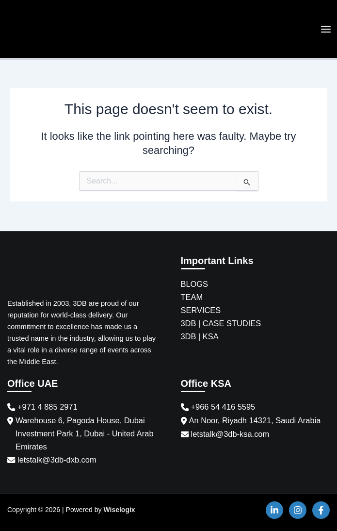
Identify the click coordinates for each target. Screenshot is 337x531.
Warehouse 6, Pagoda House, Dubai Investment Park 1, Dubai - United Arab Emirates (85, 433)
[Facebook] (321, 510)
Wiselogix (119, 510)
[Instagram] (297, 510)
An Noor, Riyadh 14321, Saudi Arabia (255, 420)
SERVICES (201, 310)
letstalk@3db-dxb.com (56, 459)
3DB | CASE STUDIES (221, 323)
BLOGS (195, 284)
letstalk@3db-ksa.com (230, 434)
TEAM (192, 297)
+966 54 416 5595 (223, 406)
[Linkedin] (274, 510)
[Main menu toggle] (326, 29)
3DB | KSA (200, 336)
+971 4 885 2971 (47, 406)
